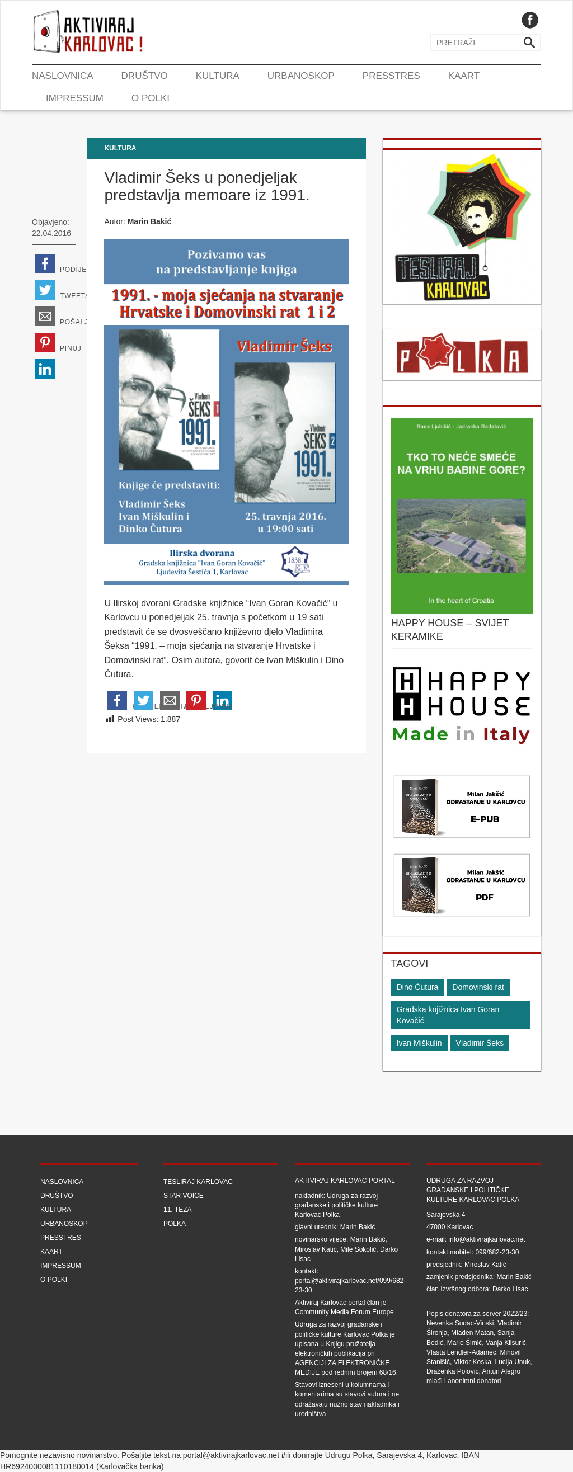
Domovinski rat (478, 987)
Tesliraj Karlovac (198, 1182)
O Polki (150, 98)
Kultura (217, 75)
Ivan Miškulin (419, 1043)
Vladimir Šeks (480, 1043)
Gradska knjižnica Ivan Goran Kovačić (448, 1015)
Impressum (75, 98)
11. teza (177, 1210)
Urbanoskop (301, 75)
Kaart (464, 75)
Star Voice (183, 1196)
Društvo (144, 75)
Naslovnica (62, 75)
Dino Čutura (418, 987)
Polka (174, 1224)
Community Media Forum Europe (344, 1312)
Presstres (391, 75)
